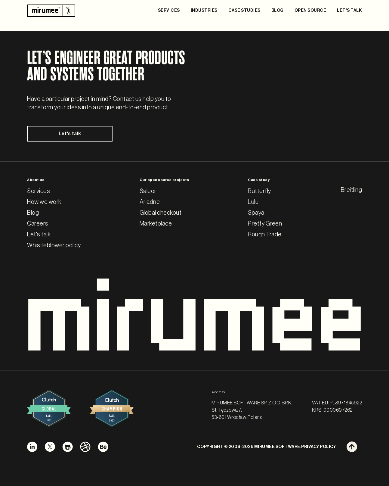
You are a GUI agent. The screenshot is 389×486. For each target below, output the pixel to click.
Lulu (253, 202)
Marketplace (156, 224)
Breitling (351, 190)
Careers (37, 224)
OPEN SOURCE (310, 10)
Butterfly (259, 191)
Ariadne (150, 202)
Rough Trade (265, 235)
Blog (33, 213)
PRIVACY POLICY (318, 447)
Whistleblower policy (54, 246)
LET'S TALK (349, 10)
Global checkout (161, 213)
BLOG (277, 10)
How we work (44, 202)
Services (38, 191)
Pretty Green (265, 224)
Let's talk (65, 134)
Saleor (148, 191)
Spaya (256, 213)
